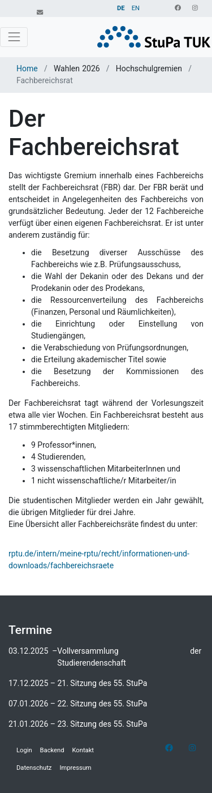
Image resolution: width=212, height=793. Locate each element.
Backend (52, 750)
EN (136, 8)
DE (121, 8)
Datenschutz (33, 767)
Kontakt (83, 750)
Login (24, 750)
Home (28, 68)
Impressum (75, 767)
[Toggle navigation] (14, 37)
